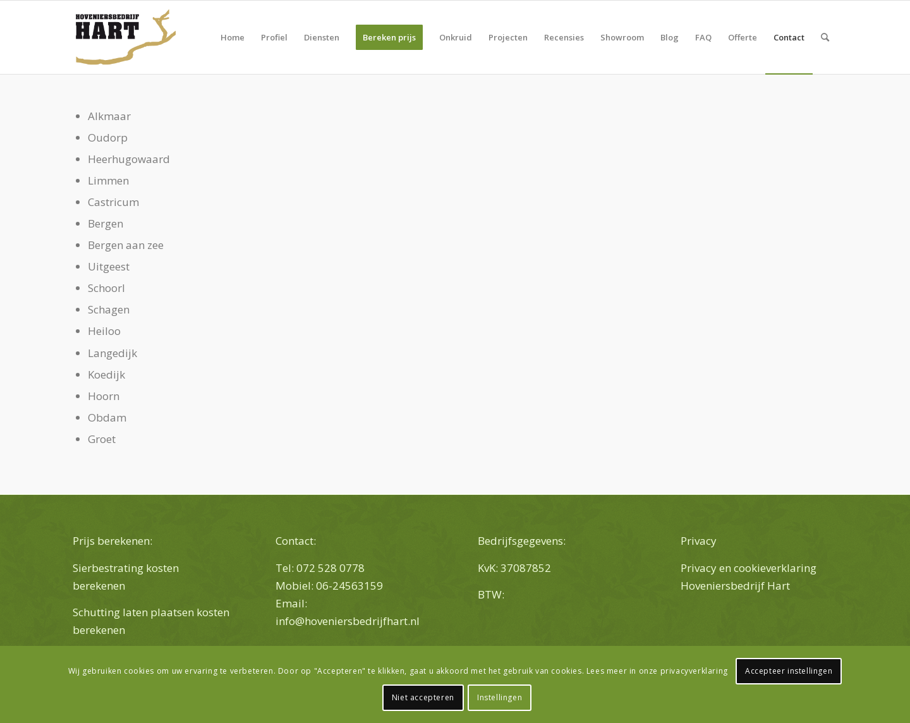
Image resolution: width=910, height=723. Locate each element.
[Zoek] (825, 37)
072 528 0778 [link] (330, 568)
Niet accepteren (423, 697)
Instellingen (499, 697)
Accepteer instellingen (788, 670)
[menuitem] (232, 37)
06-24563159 (350, 585)
